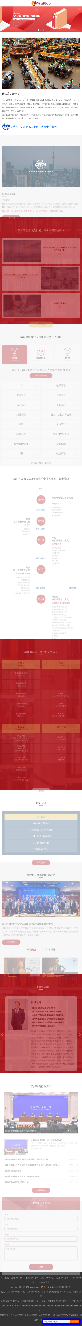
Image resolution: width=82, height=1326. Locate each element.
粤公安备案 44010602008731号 (56, 1287)
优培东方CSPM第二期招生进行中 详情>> (34, 128)
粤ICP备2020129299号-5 (59, 1301)
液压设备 (44, 1320)
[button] (38, 30)
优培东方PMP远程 (47, 1315)
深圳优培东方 (30, 1315)
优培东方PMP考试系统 (67, 1315)
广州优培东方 (16, 1315)
